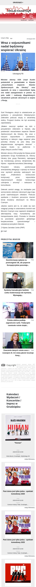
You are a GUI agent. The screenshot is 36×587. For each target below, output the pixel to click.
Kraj (7, 38)
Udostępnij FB (18, 74)
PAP (11, 38)
